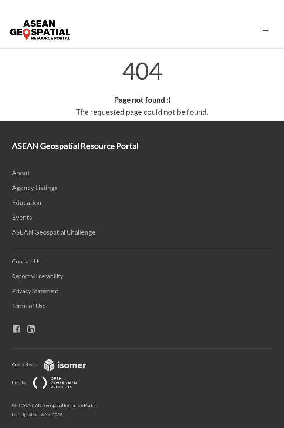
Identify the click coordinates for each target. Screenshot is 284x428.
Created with (55, 364)
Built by (51, 382)
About (21, 173)
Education (26, 202)
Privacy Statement (35, 290)
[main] (142, 88)
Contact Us (26, 261)
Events (22, 217)
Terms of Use (28, 305)
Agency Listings (35, 187)
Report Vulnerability (37, 275)
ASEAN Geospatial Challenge (54, 232)
